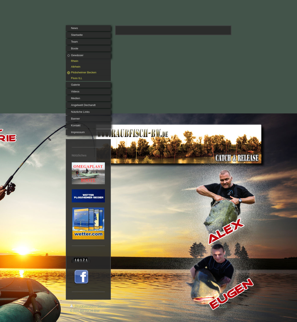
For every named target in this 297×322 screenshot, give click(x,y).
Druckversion (83, 306)
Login (223, 306)
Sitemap (103, 306)
